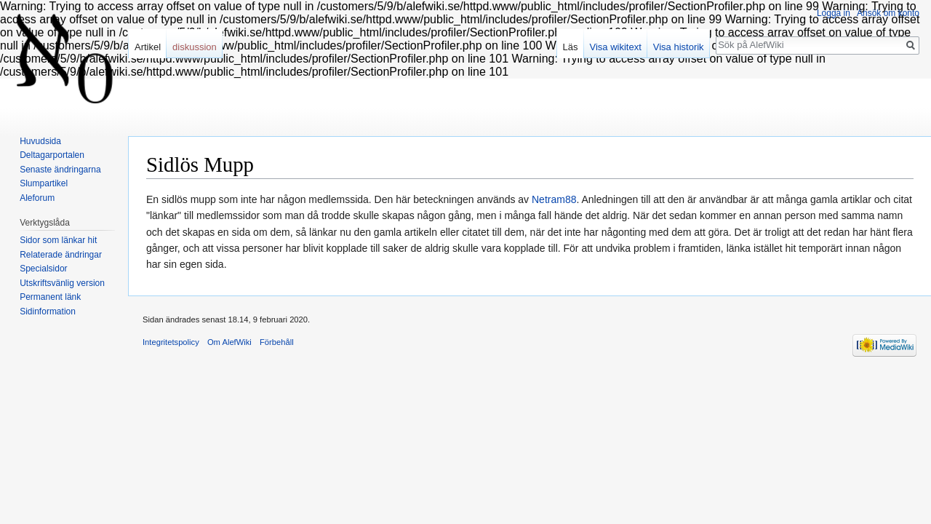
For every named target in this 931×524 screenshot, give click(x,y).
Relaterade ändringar (61, 255)
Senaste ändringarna (60, 169)
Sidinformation (48, 311)
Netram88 (554, 199)
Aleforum (37, 198)
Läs (570, 46)
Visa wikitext (616, 46)
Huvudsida (40, 141)
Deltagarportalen (52, 155)
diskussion (194, 46)
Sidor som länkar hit (58, 240)
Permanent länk (50, 297)
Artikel (148, 46)
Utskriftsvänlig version (62, 283)
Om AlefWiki (229, 342)
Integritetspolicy (171, 342)
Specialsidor (43, 268)
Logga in (833, 13)
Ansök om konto (888, 13)
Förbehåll (277, 342)
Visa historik (678, 46)
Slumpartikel (44, 183)
